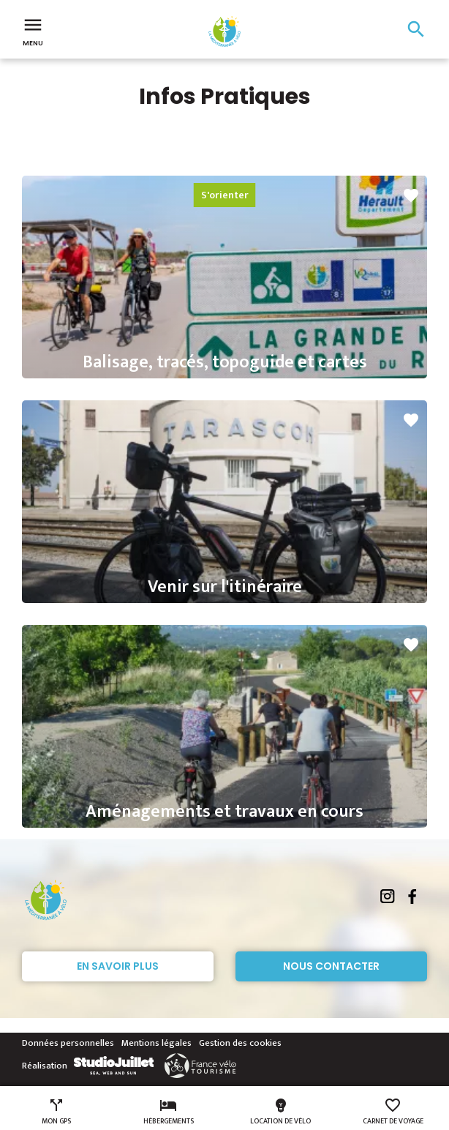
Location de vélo (280, 1111)
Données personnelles (68, 1043)
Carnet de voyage (393, 1111)
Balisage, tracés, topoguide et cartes (225, 362)
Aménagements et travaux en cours (224, 811)
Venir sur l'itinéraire (225, 587)
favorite (411, 195)
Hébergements (168, 1111)
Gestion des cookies (240, 1043)
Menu (33, 31)
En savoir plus (118, 966)
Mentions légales (156, 1043)
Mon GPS (56, 1111)
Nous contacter (331, 966)
